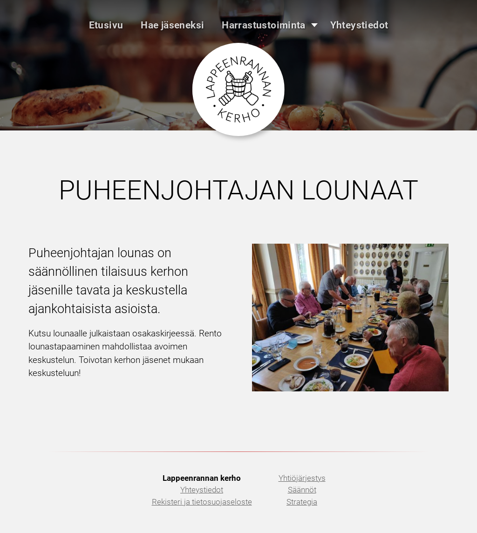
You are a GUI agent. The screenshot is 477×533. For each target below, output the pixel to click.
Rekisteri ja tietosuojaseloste (202, 501)
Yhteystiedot (201, 489)
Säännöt (302, 489)
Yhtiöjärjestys (302, 478)
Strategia (301, 501)
